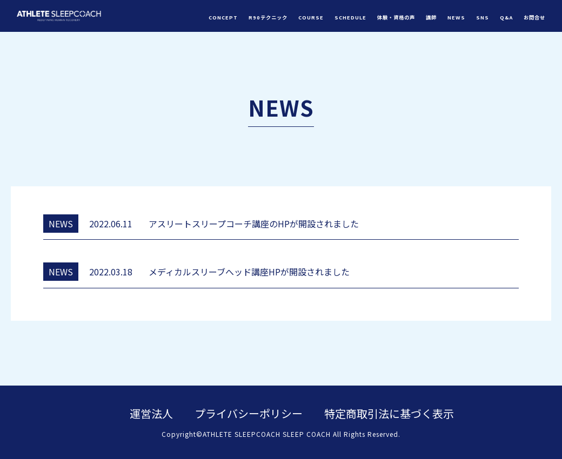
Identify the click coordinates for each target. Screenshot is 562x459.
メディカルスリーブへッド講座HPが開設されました (249, 271)
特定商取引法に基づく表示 (389, 413)
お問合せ (534, 17)
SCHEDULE (350, 17)
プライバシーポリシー (249, 413)
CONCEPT (223, 17)
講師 (431, 17)
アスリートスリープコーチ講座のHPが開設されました (254, 223)
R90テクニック (268, 17)
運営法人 (151, 413)
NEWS (456, 17)
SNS (482, 17)
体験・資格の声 (396, 17)
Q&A (506, 17)
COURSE (311, 17)
